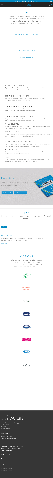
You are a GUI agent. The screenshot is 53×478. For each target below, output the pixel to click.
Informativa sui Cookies (7, 470)
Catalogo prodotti (20, 192)
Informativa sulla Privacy (7, 468)
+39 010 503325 (7, 436)
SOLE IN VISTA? (8, 235)
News (4, 227)
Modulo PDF (7, 192)
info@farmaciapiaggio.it (11, 438)
